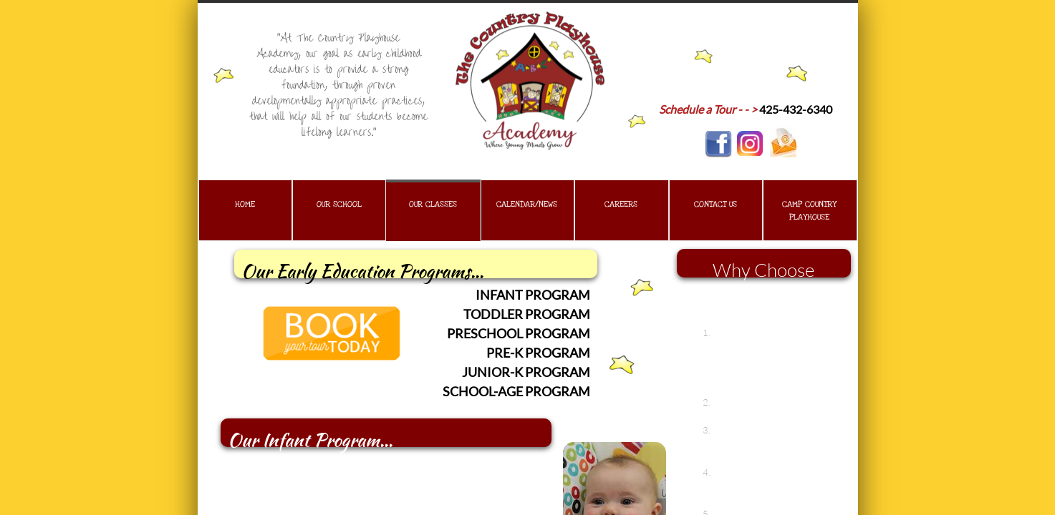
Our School (339, 204)
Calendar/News (526, 204)
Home (245, 204)
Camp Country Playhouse (809, 210)
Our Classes (433, 204)
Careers (620, 204)
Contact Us (715, 204)
